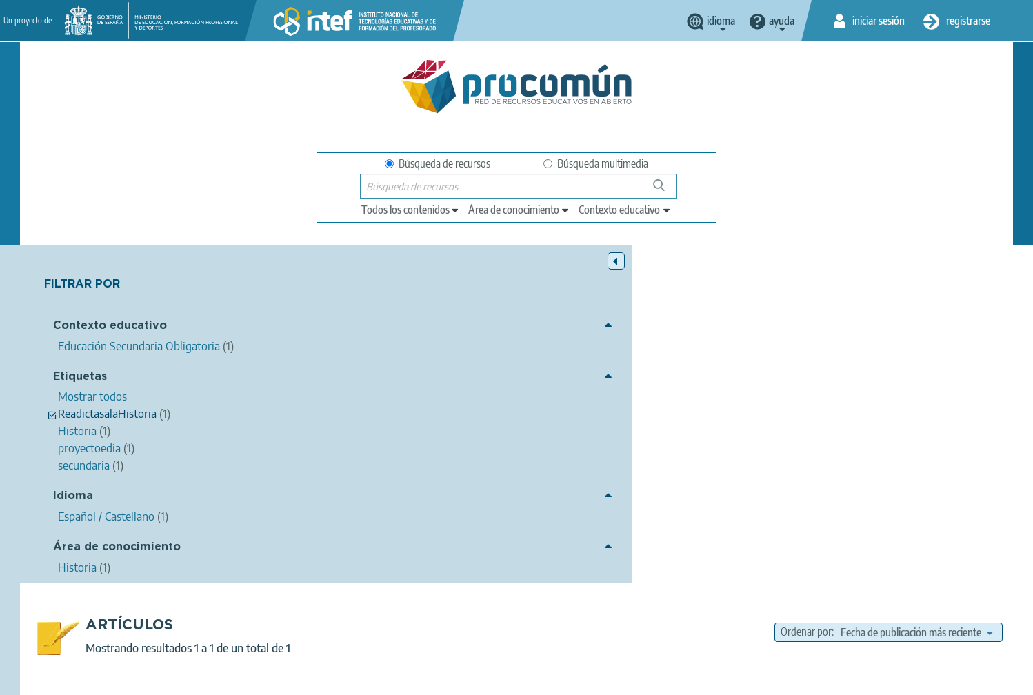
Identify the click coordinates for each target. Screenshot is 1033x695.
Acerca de (231, 678)
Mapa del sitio (644, 678)
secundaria (720, 494)
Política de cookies (483, 678)
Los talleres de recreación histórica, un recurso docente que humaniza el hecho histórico (566, 363)
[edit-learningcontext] (625, 210)
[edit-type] (410, 210)
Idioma (73, 498)
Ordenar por (806, 294)
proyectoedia (560, 494)
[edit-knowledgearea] (519, 210)
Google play (550, 624)
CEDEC (393, 381)
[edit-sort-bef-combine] (916, 294)
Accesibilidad (567, 678)
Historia (772, 494)
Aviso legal (294, 678)
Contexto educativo (110, 328)
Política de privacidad (380, 678)
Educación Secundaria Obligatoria (689, 533)
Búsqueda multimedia (595, 163)
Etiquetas (80, 378)
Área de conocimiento (117, 548)
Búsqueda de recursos (437, 163)
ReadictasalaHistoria (643, 494)
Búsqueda (666, 190)
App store (432, 624)
